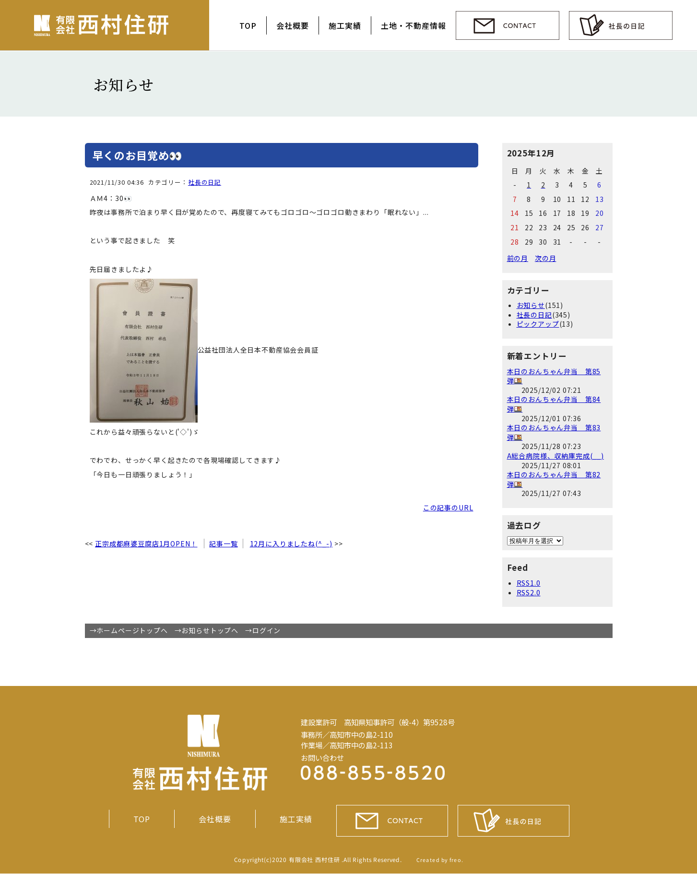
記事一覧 (223, 543)
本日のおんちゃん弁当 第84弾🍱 (554, 403)
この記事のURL (448, 507)
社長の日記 (204, 182)
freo (455, 859)
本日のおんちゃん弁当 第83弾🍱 (554, 432)
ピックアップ (538, 324)
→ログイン (263, 630)
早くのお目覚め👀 (138, 155)
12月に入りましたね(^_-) (291, 543)
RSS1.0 (529, 583)
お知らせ (531, 305)
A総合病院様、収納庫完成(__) (555, 456)
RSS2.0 (529, 592)
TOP (248, 25)
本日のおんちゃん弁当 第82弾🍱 (554, 479)
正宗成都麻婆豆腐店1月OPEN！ (146, 543)
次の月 (545, 258)
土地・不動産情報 (413, 25)
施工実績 (345, 25)
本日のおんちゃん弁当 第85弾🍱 (554, 376)
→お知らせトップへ (207, 630)
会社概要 (292, 25)
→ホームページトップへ (129, 630)
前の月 (518, 258)
